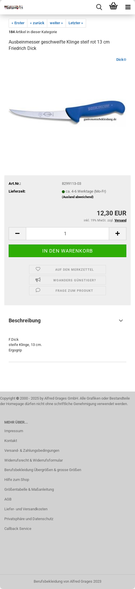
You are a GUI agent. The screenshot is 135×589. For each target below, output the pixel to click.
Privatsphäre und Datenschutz (28, 519)
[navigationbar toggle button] (128, 7)
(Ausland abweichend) (78, 197)
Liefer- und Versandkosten (25, 509)
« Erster (18, 23)
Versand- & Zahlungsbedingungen (31, 450)
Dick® (121, 59)
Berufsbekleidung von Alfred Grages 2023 (67, 581)
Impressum (13, 431)
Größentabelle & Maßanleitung (29, 489)
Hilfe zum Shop (16, 479)
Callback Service (17, 528)
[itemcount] (67, 233)
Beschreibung (25, 320)
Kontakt (10, 441)
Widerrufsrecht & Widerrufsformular (33, 460)
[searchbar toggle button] (99, 7)
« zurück (37, 23)
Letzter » (76, 23)
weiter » (56, 23)
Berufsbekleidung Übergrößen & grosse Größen (42, 470)
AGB (8, 499)
